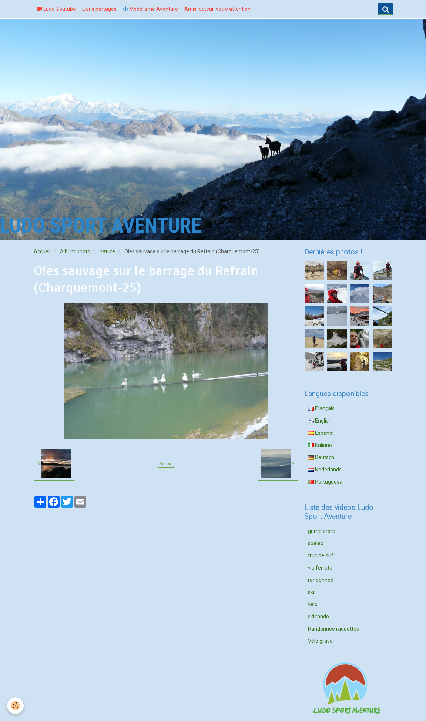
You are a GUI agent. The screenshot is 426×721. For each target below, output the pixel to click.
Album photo (75, 251)
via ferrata (320, 568)
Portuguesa (325, 482)
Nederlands (325, 470)
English (320, 421)
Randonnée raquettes (333, 629)
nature (107, 251)
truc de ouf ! (322, 555)
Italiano (320, 445)
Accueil (42, 251)
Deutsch (321, 457)
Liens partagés (99, 9)
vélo (313, 604)
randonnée (320, 580)
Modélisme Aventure (150, 9)
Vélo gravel (321, 641)
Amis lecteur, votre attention (217, 9)
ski (311, 592)
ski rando (318, 617)
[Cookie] (15, 705)
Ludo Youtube (56, 9)
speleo (315, 543)
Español (320, 433)
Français (321, 408)
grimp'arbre (321, 531)
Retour (166, 463)
